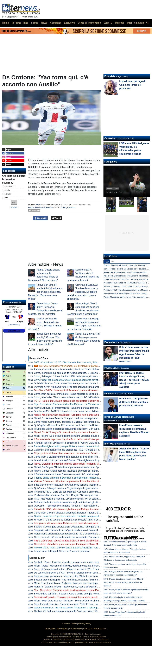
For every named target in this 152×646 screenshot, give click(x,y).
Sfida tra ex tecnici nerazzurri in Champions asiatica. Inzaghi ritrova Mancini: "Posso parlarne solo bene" (88, 485)
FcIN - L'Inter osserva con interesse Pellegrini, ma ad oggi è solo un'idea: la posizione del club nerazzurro (134, 354)
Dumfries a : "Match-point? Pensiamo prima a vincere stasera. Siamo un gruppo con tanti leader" (87, 390)
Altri (6, 198)
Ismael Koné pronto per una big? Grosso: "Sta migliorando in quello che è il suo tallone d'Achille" (84, 460)
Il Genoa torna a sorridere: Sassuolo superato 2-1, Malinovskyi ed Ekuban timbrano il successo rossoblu (88, 474)
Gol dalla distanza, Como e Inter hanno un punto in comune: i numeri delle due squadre (79, 383)
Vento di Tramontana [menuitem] (89, 23)
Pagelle (108, 368)
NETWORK (50, 629)
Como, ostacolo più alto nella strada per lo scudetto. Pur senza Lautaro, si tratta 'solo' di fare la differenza (88, 537)
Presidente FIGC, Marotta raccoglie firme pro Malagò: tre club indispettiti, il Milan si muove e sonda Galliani (89, 509)
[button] (14, 202)
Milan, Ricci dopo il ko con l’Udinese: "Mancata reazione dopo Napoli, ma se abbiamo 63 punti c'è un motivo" (90, 583)
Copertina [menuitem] (55, 23)
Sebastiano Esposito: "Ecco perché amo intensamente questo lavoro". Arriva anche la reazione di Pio (86, 597)
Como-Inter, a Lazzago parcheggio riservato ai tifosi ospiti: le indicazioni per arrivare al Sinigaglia (84, 457)
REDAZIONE (62, 629)
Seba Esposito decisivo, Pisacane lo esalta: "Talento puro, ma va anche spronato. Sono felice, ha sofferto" (89, 604)
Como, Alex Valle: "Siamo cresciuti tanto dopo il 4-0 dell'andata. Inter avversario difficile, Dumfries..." (86, 397)
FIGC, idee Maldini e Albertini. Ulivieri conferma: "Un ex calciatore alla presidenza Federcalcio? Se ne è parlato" (92, 498)
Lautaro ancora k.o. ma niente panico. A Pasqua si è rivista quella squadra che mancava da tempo (85, 607)
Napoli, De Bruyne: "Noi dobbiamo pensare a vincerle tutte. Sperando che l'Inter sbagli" (79, 467)
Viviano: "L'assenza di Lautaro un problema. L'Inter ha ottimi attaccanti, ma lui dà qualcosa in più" (84, 481)
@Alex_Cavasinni (68, 207)
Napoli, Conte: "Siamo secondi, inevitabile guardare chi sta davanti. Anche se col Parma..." (81, 471)
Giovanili (109, 393)
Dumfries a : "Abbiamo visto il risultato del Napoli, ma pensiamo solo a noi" (74, 387)
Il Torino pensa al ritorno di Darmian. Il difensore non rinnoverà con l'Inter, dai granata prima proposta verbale (90, 478)
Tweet (56, 218)
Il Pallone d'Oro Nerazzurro (119, 417)
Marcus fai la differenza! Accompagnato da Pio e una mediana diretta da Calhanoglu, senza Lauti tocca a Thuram (92, 533)
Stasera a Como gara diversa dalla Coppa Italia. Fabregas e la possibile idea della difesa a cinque (85, 526)
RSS (105, 629)
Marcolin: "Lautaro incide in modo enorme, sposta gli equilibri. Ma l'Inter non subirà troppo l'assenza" (86, 586)
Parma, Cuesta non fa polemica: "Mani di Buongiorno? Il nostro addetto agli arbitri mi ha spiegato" (123, 582)
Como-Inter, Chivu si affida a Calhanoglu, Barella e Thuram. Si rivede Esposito (74, 512)
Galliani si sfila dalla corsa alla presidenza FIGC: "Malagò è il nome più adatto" (74, 450)
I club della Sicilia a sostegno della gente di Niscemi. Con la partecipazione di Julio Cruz (79, 429)
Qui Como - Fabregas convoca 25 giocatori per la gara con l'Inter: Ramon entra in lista (78, 488)
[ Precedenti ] (13, 324)
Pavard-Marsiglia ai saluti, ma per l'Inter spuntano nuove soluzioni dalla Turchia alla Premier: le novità (86, 446)
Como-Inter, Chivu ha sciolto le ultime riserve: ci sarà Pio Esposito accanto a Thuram (81, 590)
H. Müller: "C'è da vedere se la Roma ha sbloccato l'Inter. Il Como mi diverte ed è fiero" (79, 519)
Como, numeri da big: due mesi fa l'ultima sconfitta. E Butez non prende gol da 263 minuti (80, 373)
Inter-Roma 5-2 (114, 192)
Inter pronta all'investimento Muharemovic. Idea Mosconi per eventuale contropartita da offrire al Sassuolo (89, 523)
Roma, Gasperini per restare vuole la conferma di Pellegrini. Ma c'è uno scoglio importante (81, 464)
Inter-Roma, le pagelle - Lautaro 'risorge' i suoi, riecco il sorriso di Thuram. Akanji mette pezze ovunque (134, 380)
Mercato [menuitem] (119, 23)
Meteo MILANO (14, 331)
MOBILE (97, 629)
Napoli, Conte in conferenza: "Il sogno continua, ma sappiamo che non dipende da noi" (79, 418)
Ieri (112, 261)
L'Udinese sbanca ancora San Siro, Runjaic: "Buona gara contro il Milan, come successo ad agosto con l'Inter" (91, 495)
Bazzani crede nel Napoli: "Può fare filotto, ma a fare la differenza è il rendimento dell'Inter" (81, 579)
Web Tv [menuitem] (108, 23)
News (38, 205)
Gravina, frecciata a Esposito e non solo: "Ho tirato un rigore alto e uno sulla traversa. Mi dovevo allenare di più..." (93, 516)
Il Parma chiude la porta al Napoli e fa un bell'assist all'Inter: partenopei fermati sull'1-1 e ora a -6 (84, 439)
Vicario (8, 194)
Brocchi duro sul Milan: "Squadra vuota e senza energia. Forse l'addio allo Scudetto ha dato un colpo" (86, 593)
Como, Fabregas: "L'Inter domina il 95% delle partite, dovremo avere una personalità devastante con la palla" (90, 376)
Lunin (7, 190)
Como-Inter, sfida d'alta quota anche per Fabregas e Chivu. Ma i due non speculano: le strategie (84, 544)
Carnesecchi (10, 186)
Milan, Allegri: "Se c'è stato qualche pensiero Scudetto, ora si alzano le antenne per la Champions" (85, 436)
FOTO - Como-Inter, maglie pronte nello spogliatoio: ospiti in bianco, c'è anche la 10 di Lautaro (83, 401)
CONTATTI (87, 629)
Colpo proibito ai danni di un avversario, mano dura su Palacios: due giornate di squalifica (80, 453)
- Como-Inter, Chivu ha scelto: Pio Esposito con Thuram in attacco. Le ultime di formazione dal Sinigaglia (90, 404)
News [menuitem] (44, 23)
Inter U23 (109, 443)
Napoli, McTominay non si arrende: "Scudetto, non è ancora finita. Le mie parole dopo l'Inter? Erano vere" (88, 415)
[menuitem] (147, 23)
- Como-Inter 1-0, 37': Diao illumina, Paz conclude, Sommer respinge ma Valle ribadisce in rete (86, 362)
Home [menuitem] (5, 23)
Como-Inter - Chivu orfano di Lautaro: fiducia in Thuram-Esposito (72, 547)
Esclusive (109, 342)
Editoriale (109, 76)
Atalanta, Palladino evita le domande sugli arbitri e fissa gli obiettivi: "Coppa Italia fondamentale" (83, 502)
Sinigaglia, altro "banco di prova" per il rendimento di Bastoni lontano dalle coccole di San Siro (83, 530)
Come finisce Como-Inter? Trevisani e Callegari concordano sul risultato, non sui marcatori (81, 422)
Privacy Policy (84, 624)
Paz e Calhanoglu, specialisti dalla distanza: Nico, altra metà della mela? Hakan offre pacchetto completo (88, 540)
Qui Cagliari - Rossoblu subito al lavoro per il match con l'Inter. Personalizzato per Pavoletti (81, 425)
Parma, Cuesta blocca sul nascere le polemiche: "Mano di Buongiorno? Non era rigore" (79, 369)
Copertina (109, 138)
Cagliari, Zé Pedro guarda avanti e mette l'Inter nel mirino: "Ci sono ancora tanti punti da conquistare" (86, 611)
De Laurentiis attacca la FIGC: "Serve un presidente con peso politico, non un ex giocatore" (81, 572)
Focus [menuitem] (34, 23)
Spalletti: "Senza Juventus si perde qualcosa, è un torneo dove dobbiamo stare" (75, 562)
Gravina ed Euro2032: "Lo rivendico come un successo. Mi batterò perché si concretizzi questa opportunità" (83, 292)
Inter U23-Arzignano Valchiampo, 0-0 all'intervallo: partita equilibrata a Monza (76, 366)
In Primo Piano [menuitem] (20, 23)
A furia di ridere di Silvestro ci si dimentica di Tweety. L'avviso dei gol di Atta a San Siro (78, 443)
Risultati (14, 207)
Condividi (40, 218)
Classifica (8, 367)
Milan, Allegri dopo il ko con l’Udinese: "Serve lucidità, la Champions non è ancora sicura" (80, 600)
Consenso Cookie (69, 624)
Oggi (107, 261)
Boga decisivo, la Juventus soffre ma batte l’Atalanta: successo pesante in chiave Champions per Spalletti (89, 576)
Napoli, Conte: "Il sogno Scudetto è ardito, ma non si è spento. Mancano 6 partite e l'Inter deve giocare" (87, 432)
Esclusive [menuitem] (69, 23)
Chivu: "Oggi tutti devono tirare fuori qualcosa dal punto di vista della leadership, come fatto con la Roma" (88, 380)
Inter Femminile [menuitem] (135, 23)
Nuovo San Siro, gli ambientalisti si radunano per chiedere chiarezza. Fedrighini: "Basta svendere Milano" (45, 292)
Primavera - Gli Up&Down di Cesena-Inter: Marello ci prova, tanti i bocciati (133, 402)
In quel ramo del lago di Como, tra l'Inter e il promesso (62, 551)
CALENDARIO (75, 629)
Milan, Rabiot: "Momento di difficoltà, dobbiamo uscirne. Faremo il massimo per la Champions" (83, 565)
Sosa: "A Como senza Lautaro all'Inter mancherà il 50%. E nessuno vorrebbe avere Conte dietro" (84, 569)
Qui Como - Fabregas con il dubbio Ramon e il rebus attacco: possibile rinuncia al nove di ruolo (83, 505)
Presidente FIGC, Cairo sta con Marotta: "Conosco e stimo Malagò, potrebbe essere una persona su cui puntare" (92, 492)
